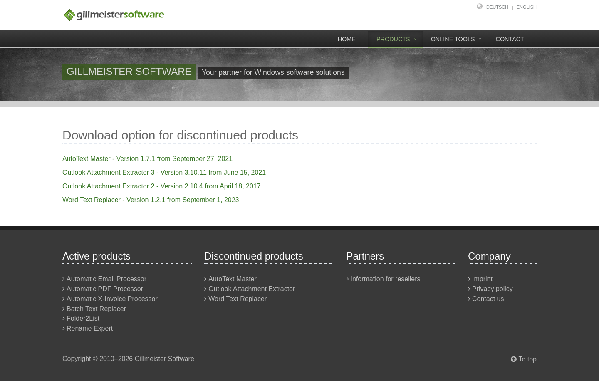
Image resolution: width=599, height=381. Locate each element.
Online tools (453, 39)
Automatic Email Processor (106, 278)
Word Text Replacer (237, 298)
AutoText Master (232, 278)
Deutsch (497, 7)
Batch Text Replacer (96, 308)
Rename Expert (90, 328)
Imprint (482, 278)
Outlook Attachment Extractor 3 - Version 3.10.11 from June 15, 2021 (164, 172)
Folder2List (83, 318)
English (527, 7)
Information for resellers (386, 278)
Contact (510, 39)
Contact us (488, 298)
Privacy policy (492, 288)
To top (527, 359)
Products (393, 39)
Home (347, 39)
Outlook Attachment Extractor (251, 288)
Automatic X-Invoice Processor (112, 298)
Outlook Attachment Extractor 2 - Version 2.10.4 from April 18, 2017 (161, 186)
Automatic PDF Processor (105, 288)
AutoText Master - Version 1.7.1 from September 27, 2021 (147, 158)
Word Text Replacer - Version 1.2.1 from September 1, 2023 (150, 199)
